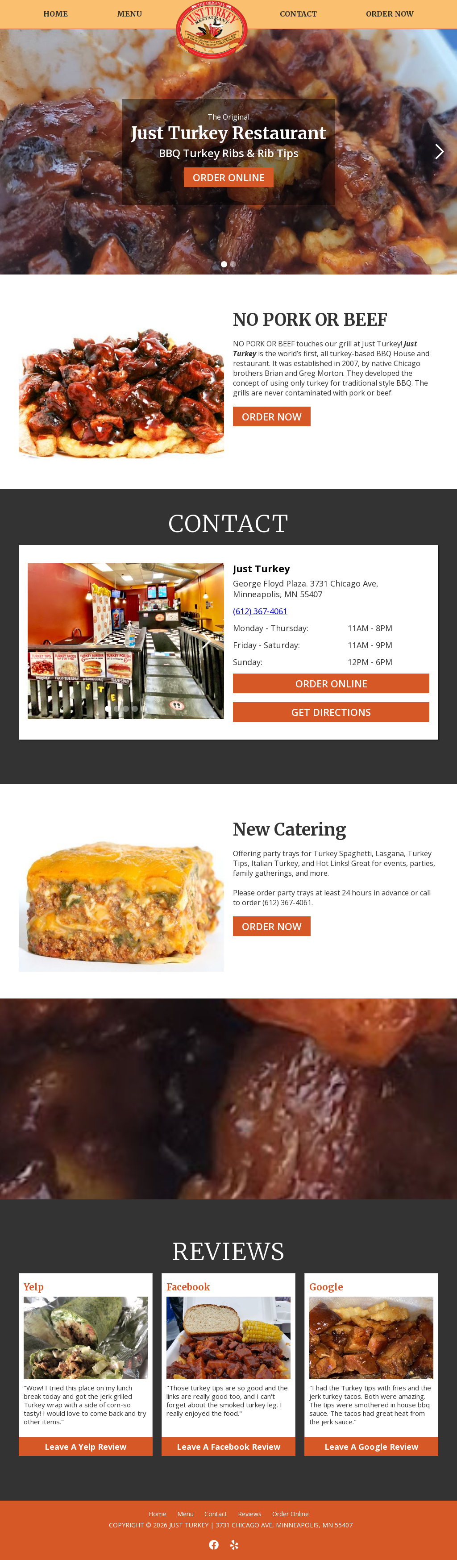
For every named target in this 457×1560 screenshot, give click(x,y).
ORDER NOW (390, 13)
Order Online (290, 1514)
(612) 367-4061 (260, 611)
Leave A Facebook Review (228, 1446)
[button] (439, 152)
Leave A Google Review (371, 1446)
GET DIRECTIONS (331, 712)
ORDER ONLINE (229, 177)
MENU (129, 13)
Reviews (250, 1514)
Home (157, 1514)
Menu (185, 1514)
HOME (55, 13)
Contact (215, 1514)
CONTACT (298, 13)
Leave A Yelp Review (85, 1446)
